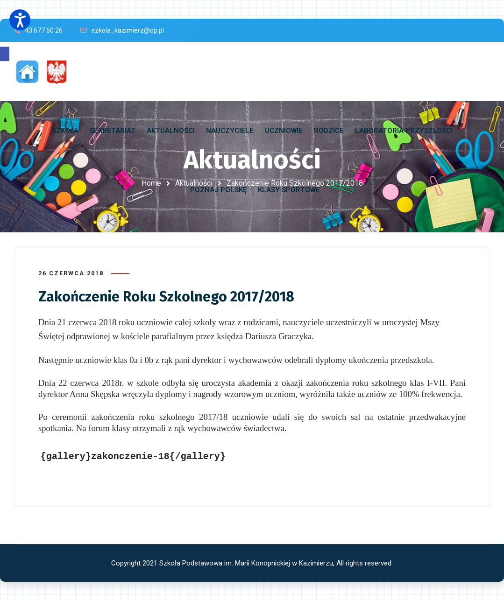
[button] (4, 54)
